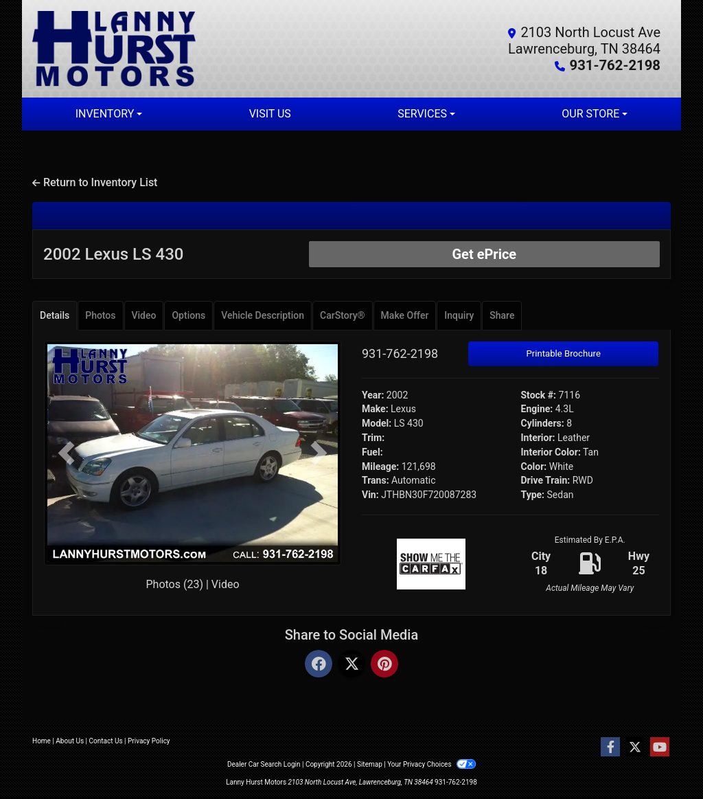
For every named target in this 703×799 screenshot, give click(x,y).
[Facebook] (318, 664)
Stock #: (539, 395)
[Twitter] (351, 664)
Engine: (537, 408)
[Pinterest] (384, 664)
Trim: (373, 437)
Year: (373, 395)
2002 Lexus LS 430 (113, 254)
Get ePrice (484, 254)
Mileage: (380, 466)
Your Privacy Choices (431, 764)
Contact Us (106, 741)
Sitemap (369, 764)
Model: (376, 423)
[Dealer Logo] (192, 49)
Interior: (538, 437)
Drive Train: (546, 480)
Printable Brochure (563, 353)
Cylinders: (542, 423)
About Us (70, 741)
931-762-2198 (615, 65)
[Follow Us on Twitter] (635, 747)
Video (225, 584)
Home (41, 741)
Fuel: (372, 452)
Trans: (375, 480)
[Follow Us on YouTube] (659, 747)
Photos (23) (174, 584)
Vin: (370, 494)
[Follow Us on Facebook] (610, 747)
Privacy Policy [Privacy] (149, 741)
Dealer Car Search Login (264, 764)
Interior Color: (551, 452)
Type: (533, 494)
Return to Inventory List (94, 182)
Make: (375, 408)
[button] (66, 453)
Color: (534, 466)
